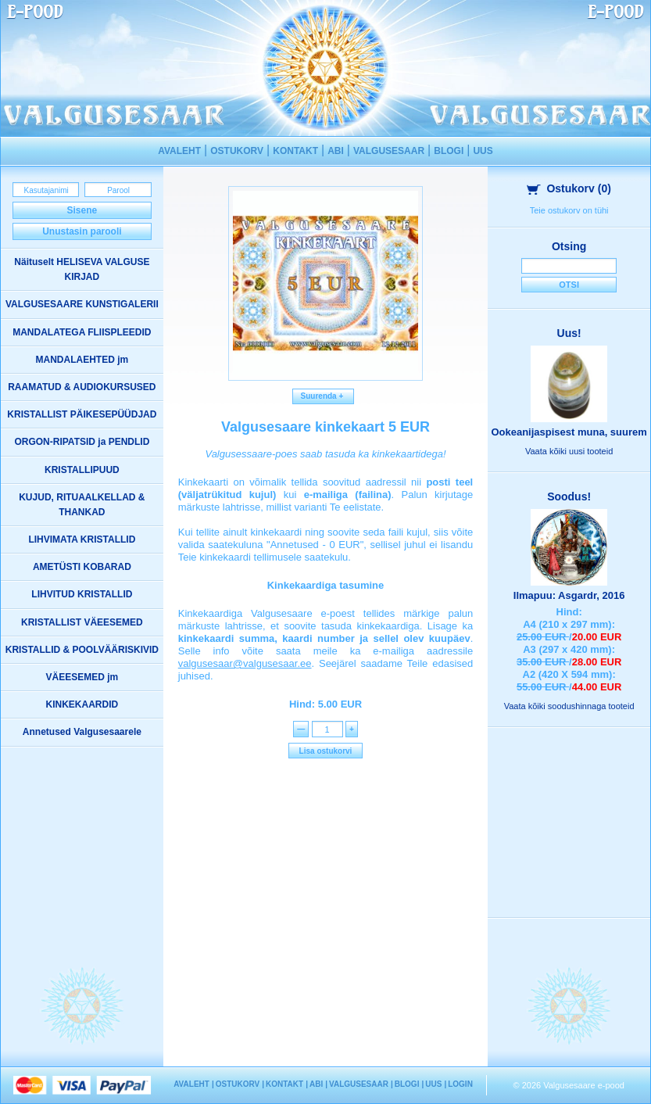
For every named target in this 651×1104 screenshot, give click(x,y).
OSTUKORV (236, 150)
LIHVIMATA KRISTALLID (81, 539)
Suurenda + (323, 396)
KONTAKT (295, 150)
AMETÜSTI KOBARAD (82, 566)
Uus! (569, 333)
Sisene (82, 210)
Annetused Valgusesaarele (82, 731)
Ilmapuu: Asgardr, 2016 (569, 595)
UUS (482, 150)
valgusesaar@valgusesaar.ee (245, 663)
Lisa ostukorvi (325, 751)
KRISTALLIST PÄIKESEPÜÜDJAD (81, 414)
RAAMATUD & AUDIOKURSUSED (82, 387)
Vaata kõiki (569, 451)
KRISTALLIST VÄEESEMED (82, 622)
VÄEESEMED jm (82, 677)
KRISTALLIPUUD (82, 469)
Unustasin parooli (81, 231)
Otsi (569, 284)
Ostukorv (569, 188)
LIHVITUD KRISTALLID (81, 594)
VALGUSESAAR (388, 150)
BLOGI (448, 150)
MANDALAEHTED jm (82, 359)
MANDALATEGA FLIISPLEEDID (82, 332)
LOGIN (460, 1084)
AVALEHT (179, 150)
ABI (335, 150)
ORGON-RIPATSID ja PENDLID (81, 441)
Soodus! (569, 496)
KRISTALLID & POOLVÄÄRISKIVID (82, 649)
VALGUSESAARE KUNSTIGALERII (82, 304)
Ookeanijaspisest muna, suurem (568, 432)
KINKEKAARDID (82, 704)
